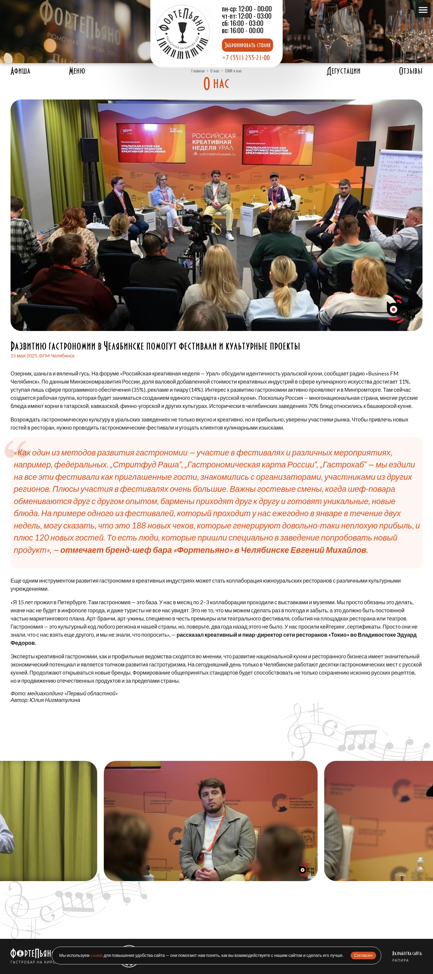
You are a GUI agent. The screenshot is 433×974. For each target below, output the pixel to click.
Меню (77, 71)
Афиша (20, 71)
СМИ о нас (233, 70)
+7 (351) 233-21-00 (246, 57)
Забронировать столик (247, 45)
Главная (197, 70)
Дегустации (344, 71)
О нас (214, 70)
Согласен (363, 955)
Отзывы (410, 71)
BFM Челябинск (57, 355)
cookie (97, 955)
